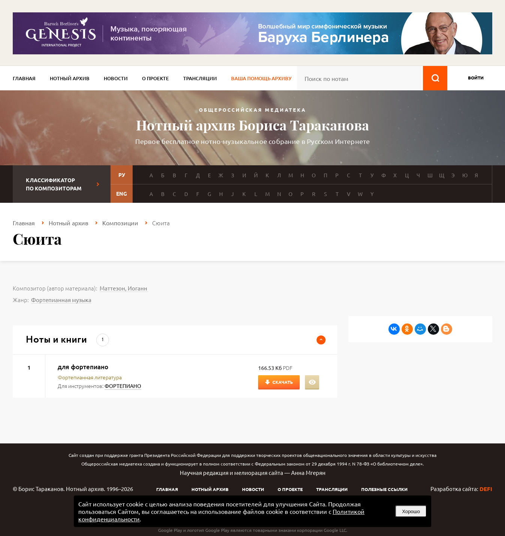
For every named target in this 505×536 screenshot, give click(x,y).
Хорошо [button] (411, 511)
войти (476, 78)
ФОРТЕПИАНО (123, 385)
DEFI (486, 489)
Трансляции (200, 78)
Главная (24, 78)
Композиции (120, 222)
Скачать (282, 382)
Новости (116, 78)
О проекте (155, 78)
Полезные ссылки (384, 489)
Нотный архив (70, 78)
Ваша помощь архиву (261, 78)
